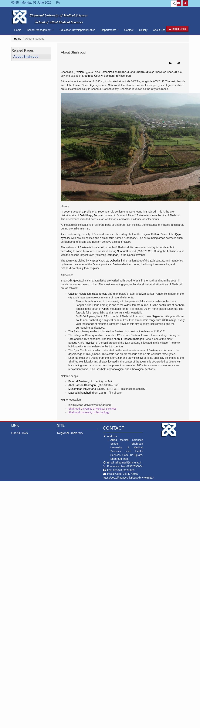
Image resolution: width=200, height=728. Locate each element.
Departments (110, 29)
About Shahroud (162, 29)
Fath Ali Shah (159, 234)
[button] (177, 29)
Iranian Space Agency (86, 85)
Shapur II (122, 251)
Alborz (140, 293)
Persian (79, 71)
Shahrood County (92, 75)
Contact (128, 29)
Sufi (105, 342)
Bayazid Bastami (78, 381)
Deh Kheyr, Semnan (91, 215)
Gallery (143, 29)
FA (58, 2)
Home (17, 29)
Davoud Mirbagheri (79, 392)
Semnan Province (114, 75)
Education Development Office (77, 29)
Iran (128, 75)
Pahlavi (138, 357)
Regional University (70, 433)
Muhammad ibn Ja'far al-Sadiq (86, 388)
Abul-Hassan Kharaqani (130, 338)
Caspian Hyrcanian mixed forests (87, 293)
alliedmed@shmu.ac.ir (128, 462)
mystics (90, 342)
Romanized (107, 71)
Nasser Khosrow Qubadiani (106, 260)
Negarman (158, 316)
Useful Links (19, 433)
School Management (40, 29)
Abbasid (171, 251)
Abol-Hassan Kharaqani (82, 385)
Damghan (112, 254)
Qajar (118, 357)
